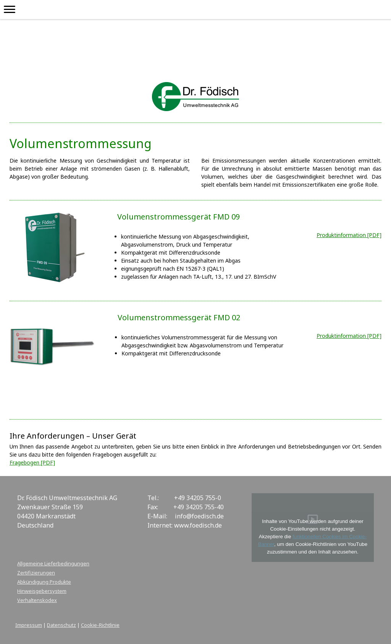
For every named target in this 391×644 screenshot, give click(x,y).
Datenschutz (61, 624)
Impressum (28, 624)
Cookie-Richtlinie (100, 624)
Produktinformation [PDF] (349, 335)
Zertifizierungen (36, 572)
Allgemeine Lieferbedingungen (53, 563)
